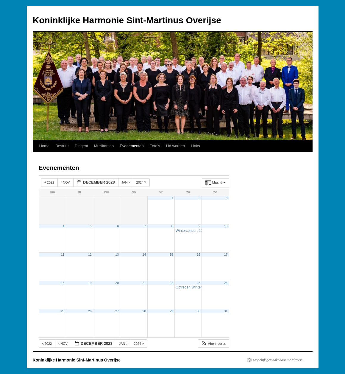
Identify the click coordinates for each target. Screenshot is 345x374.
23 (198, 283)
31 (225, 311)
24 (225, 283)
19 (90, 283)
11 (63, 254)
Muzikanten (104, 146)
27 (117, 311)
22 (171, 283)
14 (144, 254)
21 (144, 283)
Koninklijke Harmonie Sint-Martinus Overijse (127, 20)
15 (171, 254)
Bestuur (62, 146)
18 (63, 283)
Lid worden (175, 146)
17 (225, 254)
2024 (141, 182)
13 (117, 254)
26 (90, 311)
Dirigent (81, 146)
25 (63, 311)
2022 (49, 182)
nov (66, 182)
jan (126, 182)
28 (144, 311)
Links (195, 146)
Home (44, 146)
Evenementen (131, 146)
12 (90, 254)
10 (225, 226)
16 (198, 254)
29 (171, 311)
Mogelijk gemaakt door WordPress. (278, 360)
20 (117, 283)
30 (198, 311)
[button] (213, 344)
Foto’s (155, 146)
